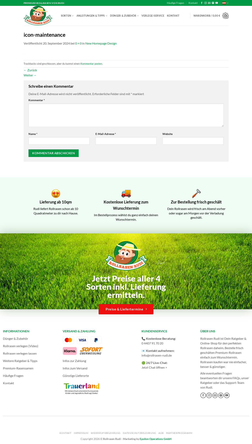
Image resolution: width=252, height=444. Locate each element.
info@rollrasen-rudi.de (157, 355)
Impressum (81, 433)
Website (167, 134)
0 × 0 (78, 43)
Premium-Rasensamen (18, 368)
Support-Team (234, 382)
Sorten (67, 16)
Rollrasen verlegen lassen (20, 353)
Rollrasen (206, 348)
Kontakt (193, 2)
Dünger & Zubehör (124, 16)
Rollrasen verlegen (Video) (20, 346)
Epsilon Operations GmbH (156, 438)
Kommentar (36, 100)
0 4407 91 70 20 (152, 343)
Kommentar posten (91, 63)
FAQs (236, 378)
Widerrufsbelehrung (106, 433)
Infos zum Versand (75, 368)
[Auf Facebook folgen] (201, 3)
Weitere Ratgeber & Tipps (20, 361)
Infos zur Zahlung (74, 361)
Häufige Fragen (175, 2)
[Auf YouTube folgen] (216, 3)
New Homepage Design (101, 43)
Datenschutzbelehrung (139, 433)
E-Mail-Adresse (105, 134)
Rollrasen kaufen (211, 362)
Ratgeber (206, 382)
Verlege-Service (153, 15)
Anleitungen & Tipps (92, 16)
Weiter (30, 75)
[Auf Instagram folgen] (205, 3)
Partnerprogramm (179, 433)
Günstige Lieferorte (76, 375)
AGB (161, 433)
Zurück (30, 70)
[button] (211, 16)
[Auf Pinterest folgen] (213, 3)
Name (32, 134)
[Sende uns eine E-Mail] (209, 3)
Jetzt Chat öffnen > (154, 367)
